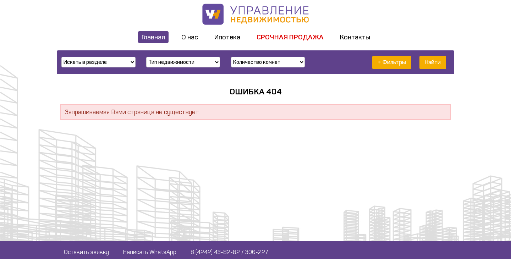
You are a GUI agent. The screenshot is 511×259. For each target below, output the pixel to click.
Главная (153, 37)
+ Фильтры (392, 62)
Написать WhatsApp (149, 252)
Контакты (355, 37)
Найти (433, 62)
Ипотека (227, 37)
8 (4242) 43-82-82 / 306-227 (229, 252)
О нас (189, 37)
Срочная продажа (290, 37)
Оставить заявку (86, 252)
